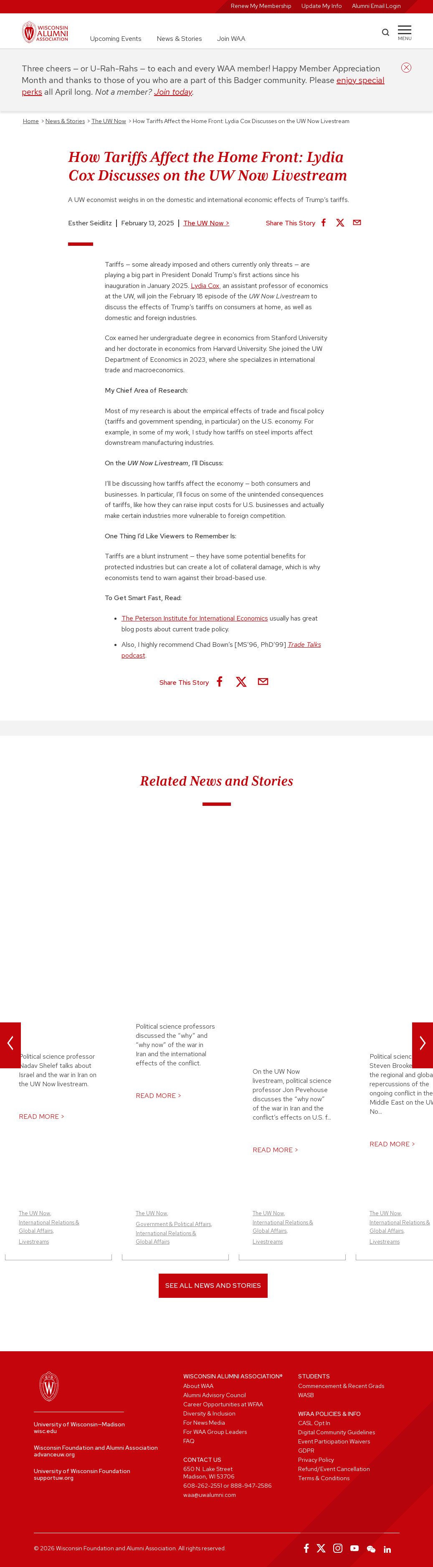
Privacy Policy (316, 1460)
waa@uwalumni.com (209, 1495)
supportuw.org (53, 1477)
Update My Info (321, 6)
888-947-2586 (251, 1485)
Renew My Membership (261, 6)
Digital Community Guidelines (336, 1432)
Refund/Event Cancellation (334, 1469)
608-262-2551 (202, 1485)
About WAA (198, 1386)
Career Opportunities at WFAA (223, 1404)
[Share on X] (340, 223)
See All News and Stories (213, 1285)
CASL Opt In (314, 1423)
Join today (173, 91)
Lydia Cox (205, 285)
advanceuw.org (54, 1454)
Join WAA (231, 38)
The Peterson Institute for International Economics (195, 618)
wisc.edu (45, 1431)
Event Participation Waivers (334, 1441)
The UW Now (206, 223)
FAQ (189, 1441)
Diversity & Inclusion (209, 1413)
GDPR (306, 1450)
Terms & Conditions (323, 1478)
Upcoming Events (116, 38)
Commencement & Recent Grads (341, 1386)
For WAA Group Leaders (215, 1432)
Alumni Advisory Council (214, 1395)
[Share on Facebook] (323, 223)
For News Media (204, 1422)
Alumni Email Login (376, 6)
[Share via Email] (357, 223)
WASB (306, 1395)
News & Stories (179, 38)
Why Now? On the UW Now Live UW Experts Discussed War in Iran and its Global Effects (171, 895)
